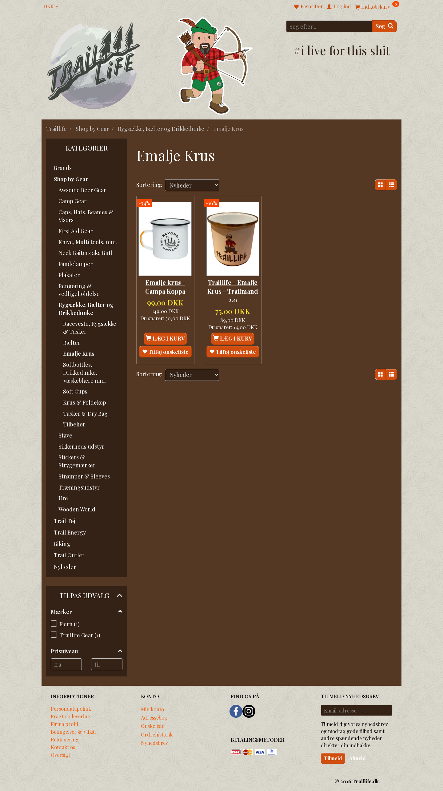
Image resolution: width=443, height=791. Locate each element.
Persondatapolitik (71, 708)
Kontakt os (63, 747)
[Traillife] (94, 65)
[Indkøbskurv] (377, 6)
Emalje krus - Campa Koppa (165, 283)
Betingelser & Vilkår (74, 731)
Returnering (65, 739)
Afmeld (357, 758)
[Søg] (384, 26)
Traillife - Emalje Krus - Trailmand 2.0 (232, 288)
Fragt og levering (70, 716)
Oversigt (60, 754)
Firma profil (64, 723)
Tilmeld (333, 758)
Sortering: (149, 184)
